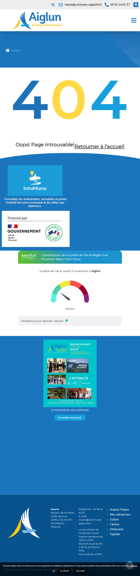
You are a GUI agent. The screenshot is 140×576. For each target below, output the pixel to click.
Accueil (16, 50)
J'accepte (80, 571)
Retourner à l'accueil (99, 146)
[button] (53, 5)
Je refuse (64, 571)
